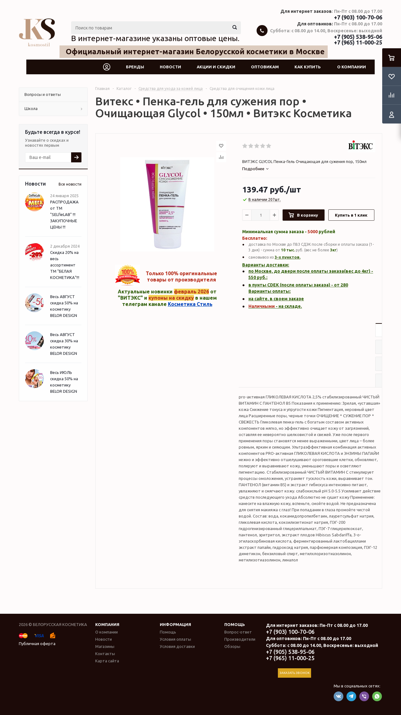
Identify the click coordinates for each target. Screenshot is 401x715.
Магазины (104, 646)
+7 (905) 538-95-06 (358, 36)
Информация (175, 624)
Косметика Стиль (190, 304)
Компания (107, 624)
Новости (170, 67)
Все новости (70, 184)
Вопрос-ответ (238, 632)
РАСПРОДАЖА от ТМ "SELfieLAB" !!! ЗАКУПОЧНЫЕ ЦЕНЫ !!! (64, 214)
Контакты (105, 653)
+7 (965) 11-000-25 (358, 42)
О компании (351, 67)
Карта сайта (107, 661)
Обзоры (232, 646)
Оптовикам (265, 67)
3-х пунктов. (287, 257)
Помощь (234, 624)
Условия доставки (177, 646)
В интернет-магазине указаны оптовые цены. (155, 38)
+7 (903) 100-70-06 (358, 17)
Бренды (135, 67)
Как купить (307, 67)
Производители (239, 639)
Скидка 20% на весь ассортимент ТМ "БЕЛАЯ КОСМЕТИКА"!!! (64, 265)
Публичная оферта (37, 643)
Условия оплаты (175, 639)
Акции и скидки (216, 67)
